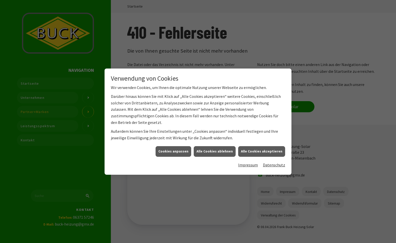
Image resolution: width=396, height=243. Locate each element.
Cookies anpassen (173, 155)
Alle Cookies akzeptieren (261, 155)
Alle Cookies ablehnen (214, 155)
